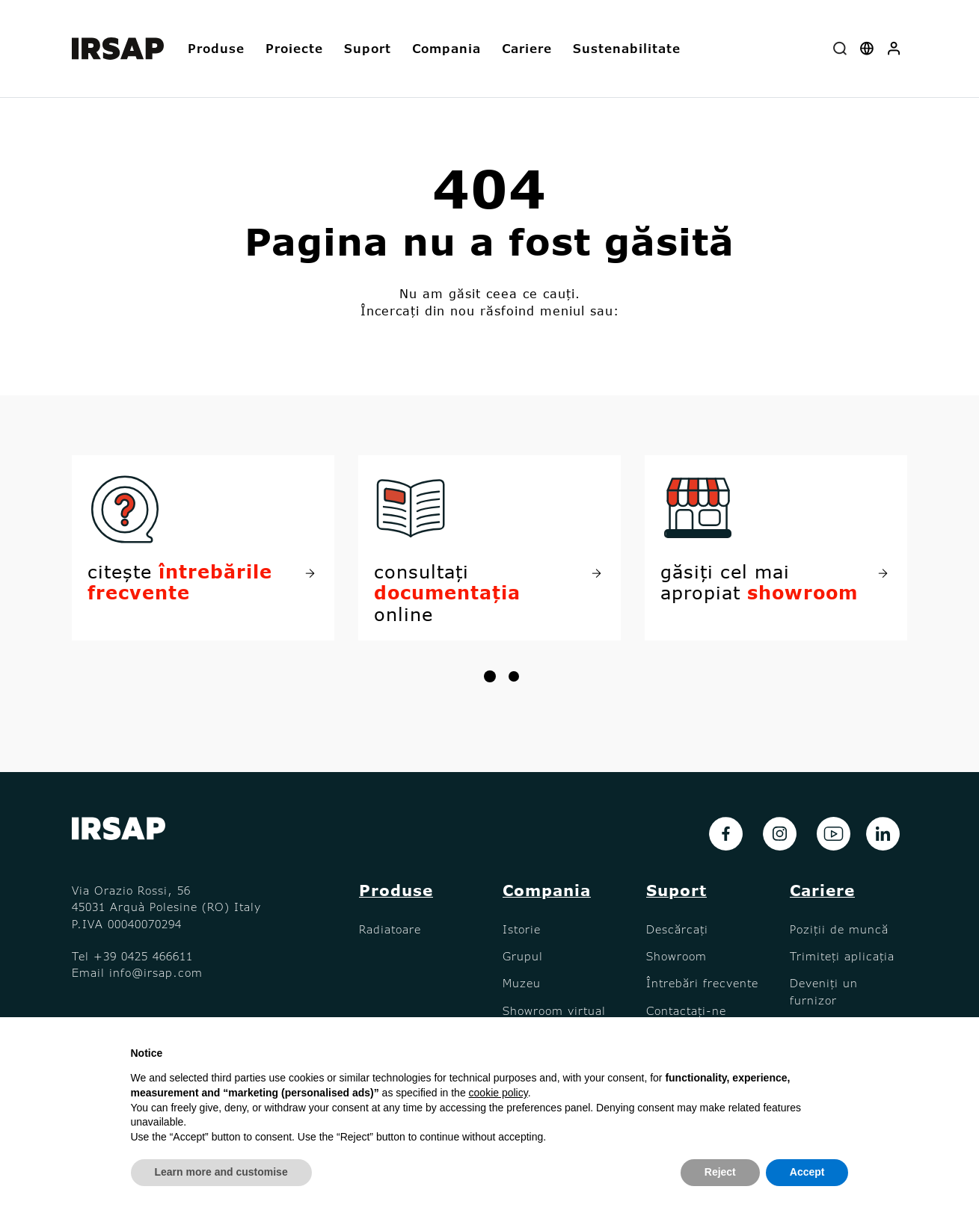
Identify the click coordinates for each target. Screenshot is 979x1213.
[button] (893, 49)
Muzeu (522, 983)
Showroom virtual (554, 1010)
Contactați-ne (686, 1010)
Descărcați (677, 929)
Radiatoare (390, 929)
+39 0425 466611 (143, 956)
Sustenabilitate (627, 48)
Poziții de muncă (839, 929)
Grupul (523, 956)
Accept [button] (807, 1172)
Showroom (676, 956)
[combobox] (839, 49)
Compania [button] (446, 48)
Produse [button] (216, 48)
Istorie (522, 929)
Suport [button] (367, 48)
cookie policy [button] (498, 1093)
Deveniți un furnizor (824, 991)
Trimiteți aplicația (842, 956)
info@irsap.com (156, 972)
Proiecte (294, 48)
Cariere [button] (527, 48)
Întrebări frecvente (702, 983)
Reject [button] (720, 1172)
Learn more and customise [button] (221, 1172)
